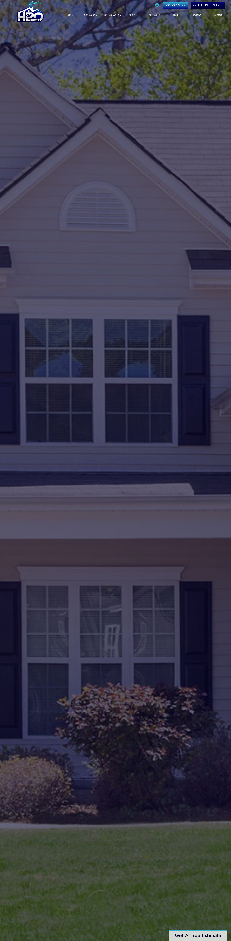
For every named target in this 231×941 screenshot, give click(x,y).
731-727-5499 (175, 5)
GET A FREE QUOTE (207, 5)
